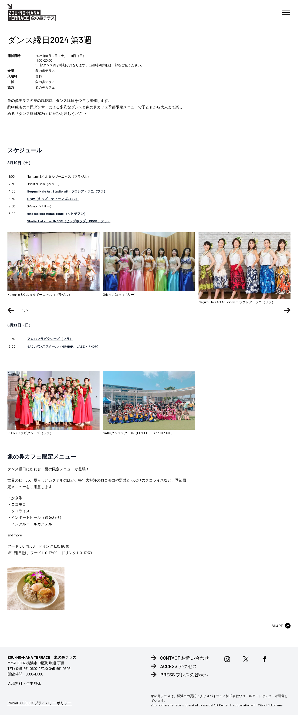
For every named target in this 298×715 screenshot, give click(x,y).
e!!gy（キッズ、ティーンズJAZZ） (53, 199)
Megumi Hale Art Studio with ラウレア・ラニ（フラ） (67, 191)
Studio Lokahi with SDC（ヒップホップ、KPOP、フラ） (68, 221)
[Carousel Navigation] (149, 310)
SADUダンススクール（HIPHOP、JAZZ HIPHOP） (63, 346)
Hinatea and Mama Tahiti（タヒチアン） (57, 214)
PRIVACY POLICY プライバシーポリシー (39, 703)
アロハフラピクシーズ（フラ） (50, 339)
